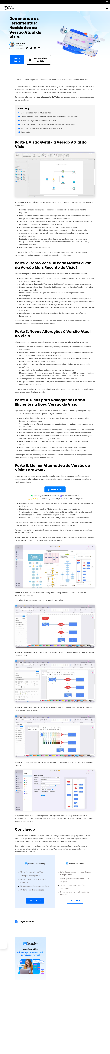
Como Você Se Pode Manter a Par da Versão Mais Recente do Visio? (49, 116)
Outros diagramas (31, 80)
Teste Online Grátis (38, 60)
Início (19, 80)
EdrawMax (78, 479)
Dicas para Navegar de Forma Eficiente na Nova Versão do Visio (48, 124)
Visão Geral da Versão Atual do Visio (36, 113)
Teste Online (75, 901)
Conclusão (25, 132)
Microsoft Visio (52, 202)
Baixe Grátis (17, 60)
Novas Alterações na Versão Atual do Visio (38, 120)
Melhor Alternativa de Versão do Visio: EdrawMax (41, 128)
